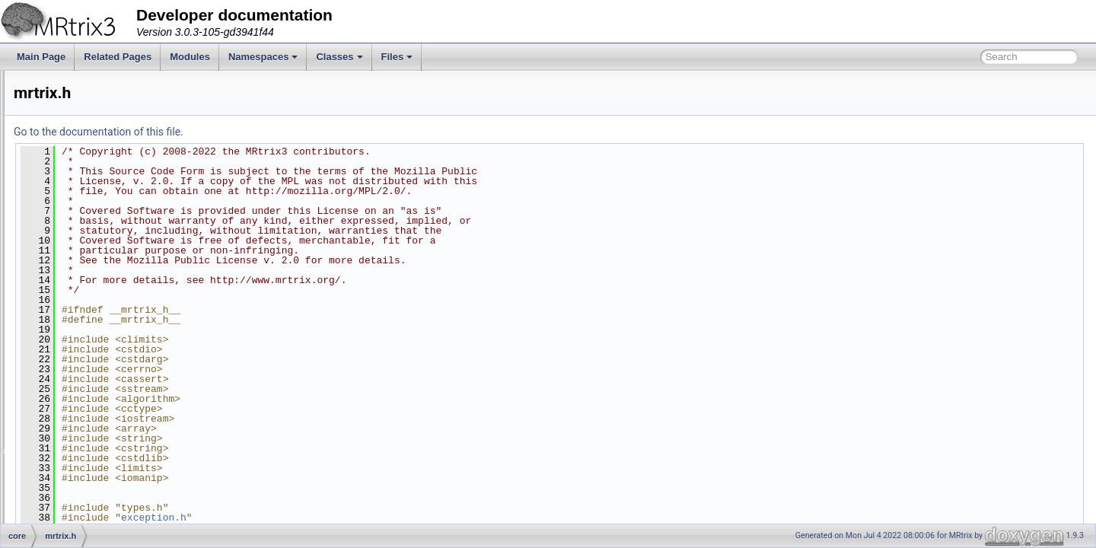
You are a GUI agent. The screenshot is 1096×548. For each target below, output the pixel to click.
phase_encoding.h (99, 338)
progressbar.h (90, 354)
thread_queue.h (94, 472)
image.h (78, 237)
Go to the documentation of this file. (289, 132)
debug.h (78, 187)
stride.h (77, 438)
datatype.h (83, 170)
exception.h (85, 204)
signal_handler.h (95, 388)
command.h (86, 153)
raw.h (73, 371)
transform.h (85, 505)
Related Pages (117, 56)
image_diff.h (87, 254)
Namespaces (263, 56)
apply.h (76, 103)
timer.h (76, 488)
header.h (80, 220)
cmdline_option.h (97, 137)
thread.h (79, 455)
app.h (73, 86)
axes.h (75, 120)
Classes (339, 56)
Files (397, 56)
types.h (77, 522)
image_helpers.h (96, 271)
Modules (190, 56)
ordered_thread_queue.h (112, 321)
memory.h (82, 287)
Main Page (41, 56)
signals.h (80, 405)
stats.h (75, 421)
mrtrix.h (77, 304)
